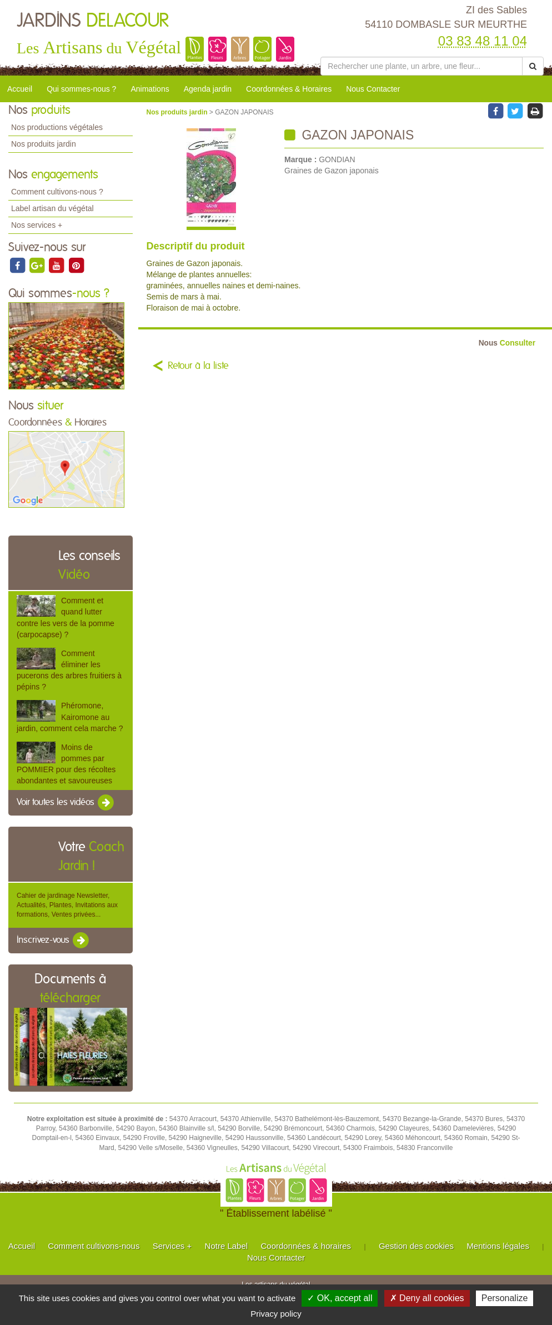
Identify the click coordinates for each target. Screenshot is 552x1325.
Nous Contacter (373, 88)
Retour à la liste (198, 366)
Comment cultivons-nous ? (57, 191)
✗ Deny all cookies (427, 1298)
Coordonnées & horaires (305, 1246)
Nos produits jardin (43, 143)
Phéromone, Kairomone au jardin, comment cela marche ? (70, 716)
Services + (172, 1246)
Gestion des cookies (416, 1246)
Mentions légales (497, 1246)
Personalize (504, 1298)
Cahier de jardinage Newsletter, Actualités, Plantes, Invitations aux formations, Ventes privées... (67, 905)
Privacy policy (276, 1313)
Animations (150, 88)
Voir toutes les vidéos (66, 802)
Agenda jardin (208, 88)
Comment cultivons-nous (93, 1246)
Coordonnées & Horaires (289, 88)
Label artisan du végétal (52, 208)
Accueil (19, 88)
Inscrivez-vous (54, 940)
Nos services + (36, 225)
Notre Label (226, 1246)
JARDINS (93, 21)
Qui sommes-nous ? (81, 88)
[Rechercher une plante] (421, 66)
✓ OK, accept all (339, 1298)
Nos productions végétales (57, 127)
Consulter (507, 343)
